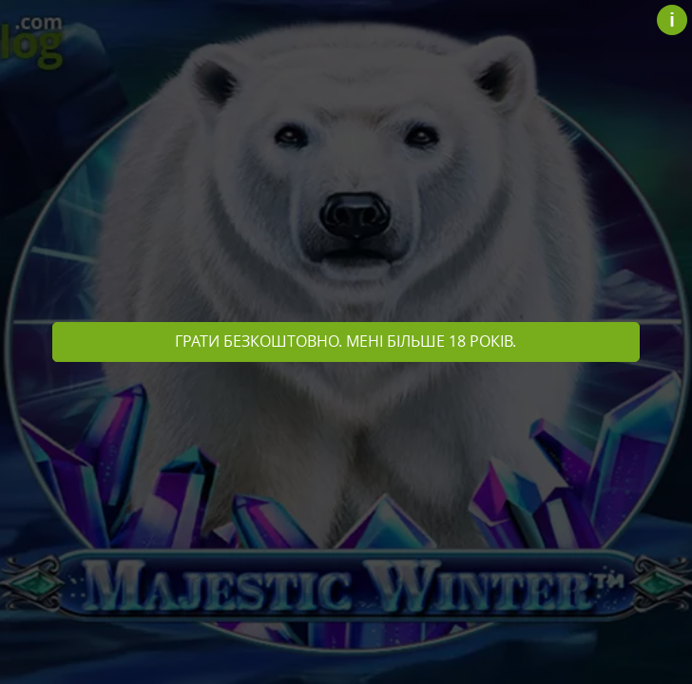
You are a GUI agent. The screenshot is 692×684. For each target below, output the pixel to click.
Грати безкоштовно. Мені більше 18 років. (345, 341)
